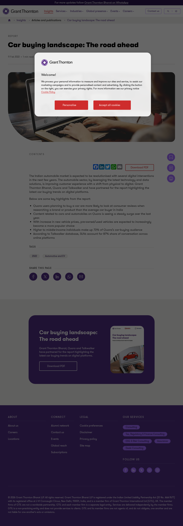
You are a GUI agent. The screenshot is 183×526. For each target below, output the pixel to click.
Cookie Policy (48, 92)
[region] (93, 84)
